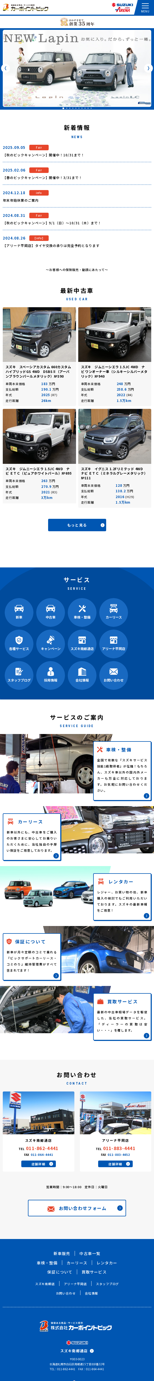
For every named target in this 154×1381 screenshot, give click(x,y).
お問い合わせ (66, 1293)
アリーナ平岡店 (75, 1284)
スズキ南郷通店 (76, 1350)
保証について (59, 1272)
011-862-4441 (42, 1148)
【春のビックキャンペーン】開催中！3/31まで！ (42, 177)
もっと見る (85, 525)
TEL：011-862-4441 (62, 1369)
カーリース (77, 1263)
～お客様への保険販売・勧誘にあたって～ (77, 269)
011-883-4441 (119, 1148)
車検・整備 (47, 1263)
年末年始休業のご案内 (21, 200)
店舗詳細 (42, 1164)
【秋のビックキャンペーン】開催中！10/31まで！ (44, 154)
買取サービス (94, 1272)
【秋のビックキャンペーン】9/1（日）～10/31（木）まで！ (52, 222)
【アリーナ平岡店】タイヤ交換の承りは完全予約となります (51, 245)
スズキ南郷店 (45, 1284)
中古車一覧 (89, 1253)
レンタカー (107, 1263)
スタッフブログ (107, 1284)
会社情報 (91, 1293)
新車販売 (62, 1253)
